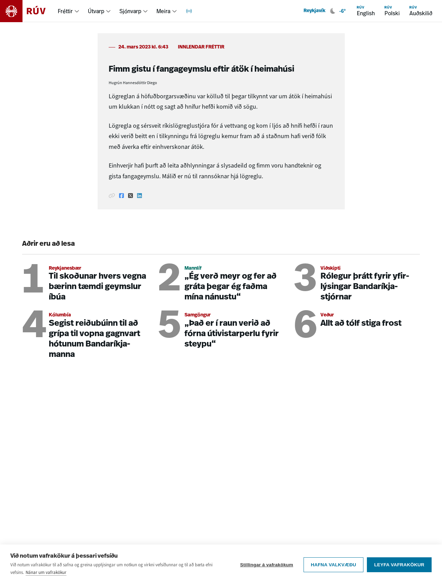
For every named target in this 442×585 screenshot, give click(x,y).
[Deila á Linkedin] (139, 195)
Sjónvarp (130, 11)
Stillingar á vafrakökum (266, 564)
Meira (163, 11)
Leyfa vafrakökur (399, 564)
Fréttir (65, 11)
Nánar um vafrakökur (46, 572)
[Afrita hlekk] (112, 195)
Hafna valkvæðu (333, 564)
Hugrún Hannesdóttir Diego (133, 83)
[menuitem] (69, 11)
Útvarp (96, 11)
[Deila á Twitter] (130, 195)
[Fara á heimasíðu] (29, 11)
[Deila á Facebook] (121, 195)
